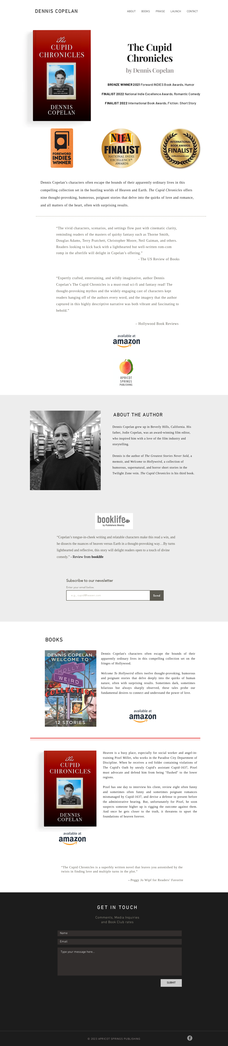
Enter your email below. (80, 587)
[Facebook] (189, 1038)
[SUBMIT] (171, 983)
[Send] (157, 595)
